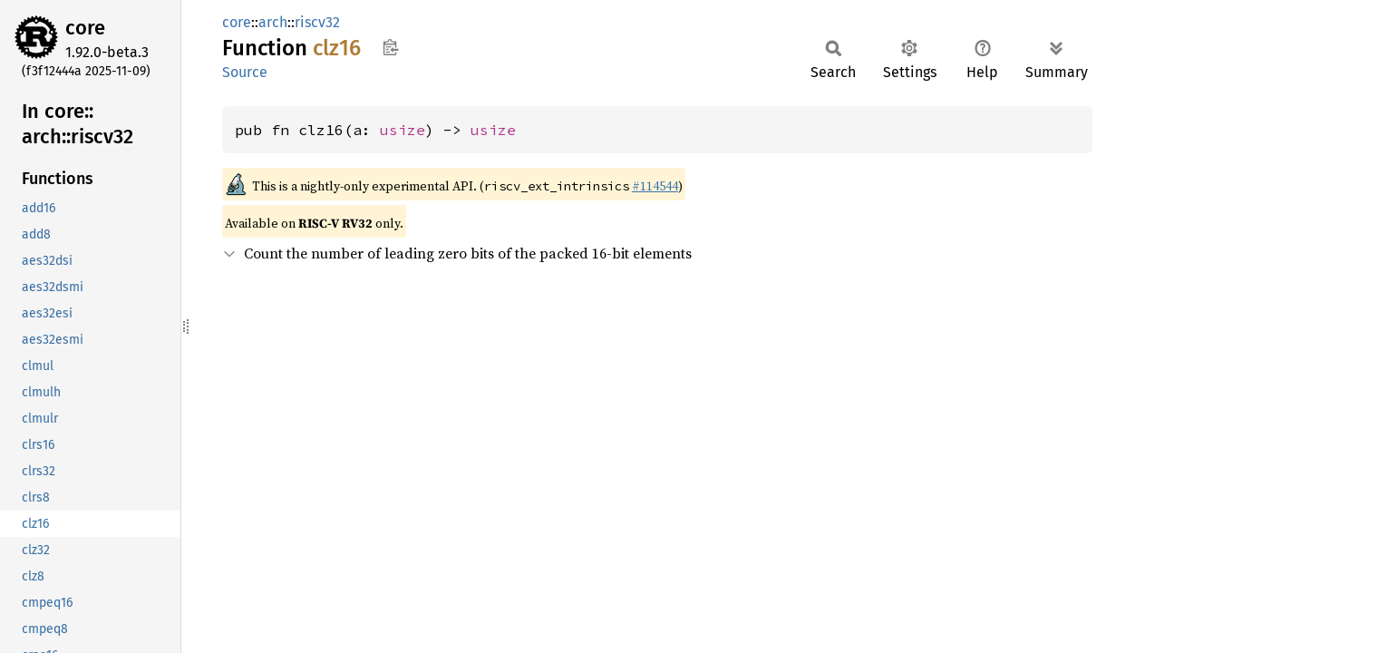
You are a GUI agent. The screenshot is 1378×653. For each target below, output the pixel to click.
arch (272, 22)
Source (244, 72)
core (85, 27)
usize (402, 130)
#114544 (655, 186)
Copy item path (390, 47)
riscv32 (317, 22)
